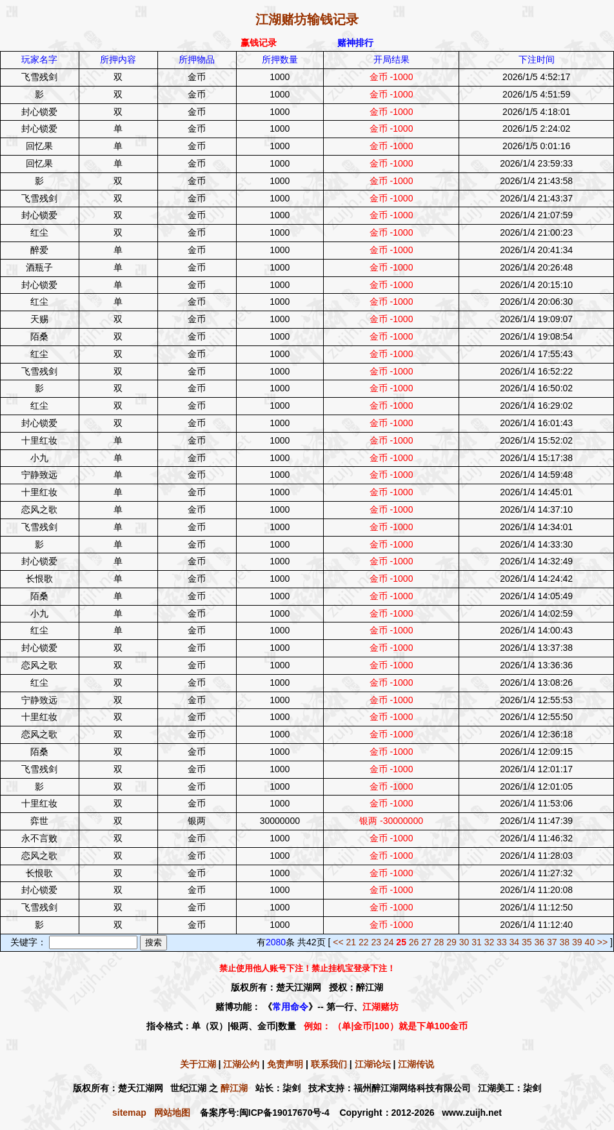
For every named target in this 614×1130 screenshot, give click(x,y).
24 (389, 942)
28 (439, 942)
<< (338, 942)
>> (602, 942)
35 (527, 942)
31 (476, 942)
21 (351, 942)
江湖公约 (241, 1064)
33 (502, 942)
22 (364, 942)
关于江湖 (198, 1064)
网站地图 (172, 1112)
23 (376, 942)
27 (426, 942)
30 (464, 942)
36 (540, 942)
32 (489, 942)
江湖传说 (416, 1064)
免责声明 (285, 1064)
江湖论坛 (373, 1064)
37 (552, 942)
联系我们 (329, 1064)
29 (451, 942)
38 (564, 942)
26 (414, 942)
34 (515, 942)
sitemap (129, 1112)
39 (577, 942)
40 (589, 942)
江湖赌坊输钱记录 (307, 19)
